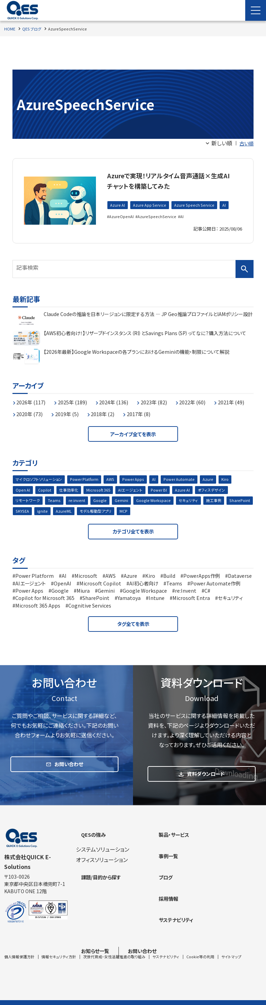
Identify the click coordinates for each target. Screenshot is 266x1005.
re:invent (78, 500)
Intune (216, 599)
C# (50, 599)
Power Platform (89, 478)
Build (182, 578)
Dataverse (28, 585)
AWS (117, 478)
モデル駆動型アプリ (126, 511)
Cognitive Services (183, 607)
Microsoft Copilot (143, 585)
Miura (153, 592)
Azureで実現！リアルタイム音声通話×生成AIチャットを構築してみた (172, 180)
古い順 (245, 143)
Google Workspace (156, 500)
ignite (72, 511)
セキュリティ (192, 500)
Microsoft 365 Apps (126, 607)
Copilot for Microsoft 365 (95, 599)
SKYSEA (52, 511)
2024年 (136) (124, 398)
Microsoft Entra (35, 607)
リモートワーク (29, 500)
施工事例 (219, 500)
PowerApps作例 (218, 578)
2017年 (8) (194, 410)
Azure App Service (150, 205)
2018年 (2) (154, 410)
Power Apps (140, 478)
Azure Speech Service (195, 205)
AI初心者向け (191, 585)
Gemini (123, 500)
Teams (56, 500)
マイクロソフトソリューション (41, 478)
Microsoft (91, 578)
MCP (156, 511)
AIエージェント (137, 489)
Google (101, 500)
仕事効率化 (71, 489)
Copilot (45, 489)
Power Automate (188, 478)
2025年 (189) (79, 398)
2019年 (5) (115, 410)
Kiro (234, 478)
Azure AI (117, 205)
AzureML (93, 511)
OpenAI (102, 585)
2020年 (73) (74, 410)
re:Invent (27, 599)
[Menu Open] (255, 10)
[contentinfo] (133, 913)
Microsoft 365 (103, 489)
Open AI (23, 489)
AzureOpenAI (121, 217)
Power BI (166, 489)
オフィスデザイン (221, 489)
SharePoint (26, 511)
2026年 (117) (33, 398)
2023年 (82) (169, 398)
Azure (217, 478)
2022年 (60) (211, 398)
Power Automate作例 (43, 592)
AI (225, 205)
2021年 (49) (32, 410)
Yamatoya (186, 599)
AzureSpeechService (157, 217)
